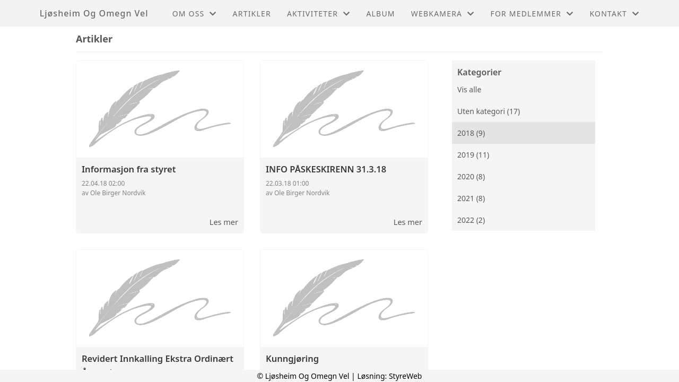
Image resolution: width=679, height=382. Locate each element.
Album (380, 13)
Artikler (252, 13)
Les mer (224, 221)
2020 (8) (471, 176)
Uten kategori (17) (488, 111)
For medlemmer (531, 13)
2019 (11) (473, 155)
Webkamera (443, 13)
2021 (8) (471, 198)
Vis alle (469, 89)
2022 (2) (471, 220)
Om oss (194, 13)
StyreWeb (405, 376)
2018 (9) (471, 133)
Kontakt (614, 13)
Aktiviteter (319, 13)
